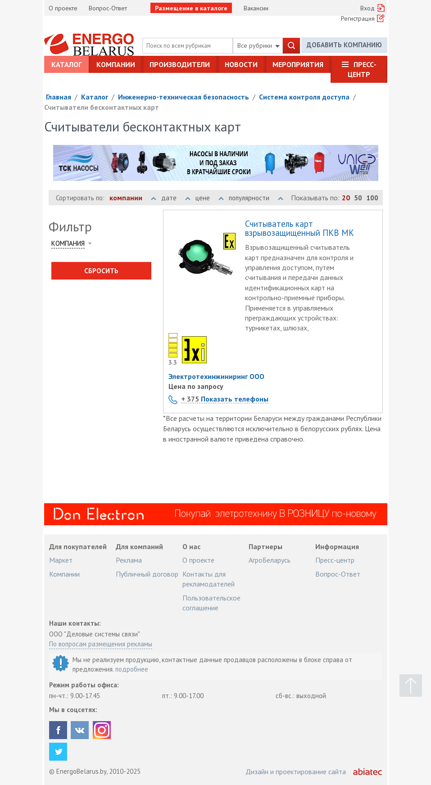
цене (209, 198)
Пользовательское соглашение (211, 602)
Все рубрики (258, 45)
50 (358, 198)
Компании (115, 64)
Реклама (129, 559)
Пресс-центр (362, 69)
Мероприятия (297, 64)
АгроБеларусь (269, 559)
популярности (256, 198)
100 (372, 198)
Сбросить (101, 270)
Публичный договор (147, 573)
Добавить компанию (344, 45)
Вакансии (256, 8)
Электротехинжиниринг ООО (216, 376)
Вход (367, 8)
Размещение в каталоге (191, 8)
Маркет (61, 559)
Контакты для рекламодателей (208, 578)
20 (346, 197)
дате (176, 198)
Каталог (66, 64)
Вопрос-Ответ (108, 8)
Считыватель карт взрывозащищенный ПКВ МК (299, 228)
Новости (241, 64)
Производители (180, 64)
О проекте (63, 8)
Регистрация (358, 18)
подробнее (131, 669)
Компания (68, 243)
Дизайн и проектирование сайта (295, 771)
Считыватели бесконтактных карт (101, 107)
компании (132, 197)
